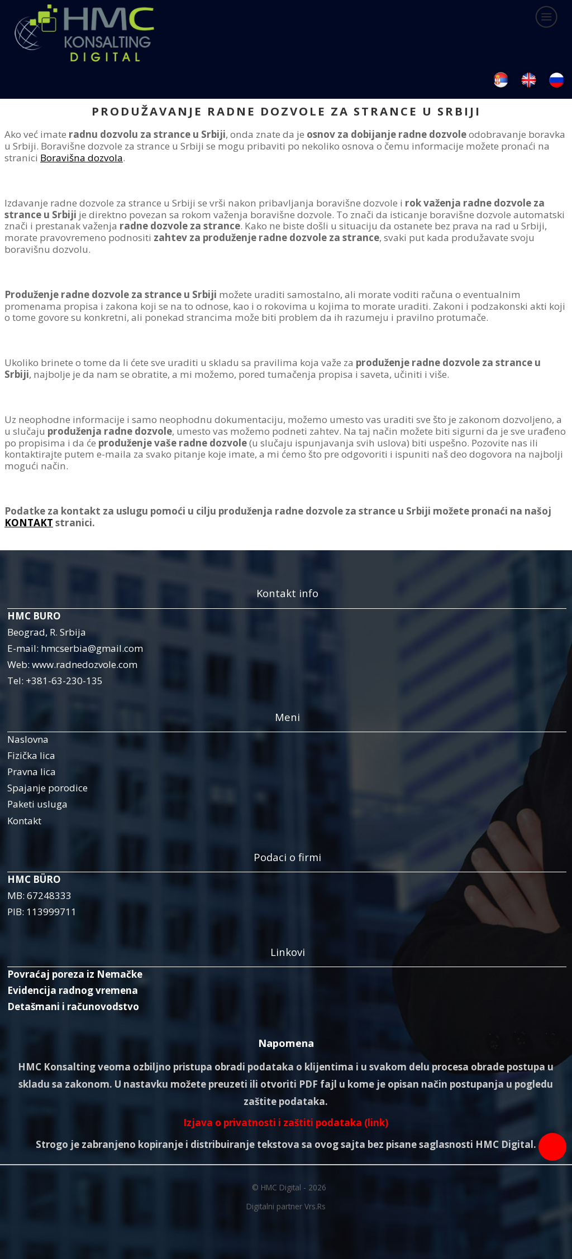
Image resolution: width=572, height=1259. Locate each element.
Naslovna (28, 739)
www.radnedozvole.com (84, 664)
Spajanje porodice (47, 787)
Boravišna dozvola (81, 157)
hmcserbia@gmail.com (92, 648)
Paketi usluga (37, 803)
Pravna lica (31, 771)
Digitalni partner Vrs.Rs (286, 1206)
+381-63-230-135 (64, 680)
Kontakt (24, 820)
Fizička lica (31, 755)
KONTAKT (28, 522)
